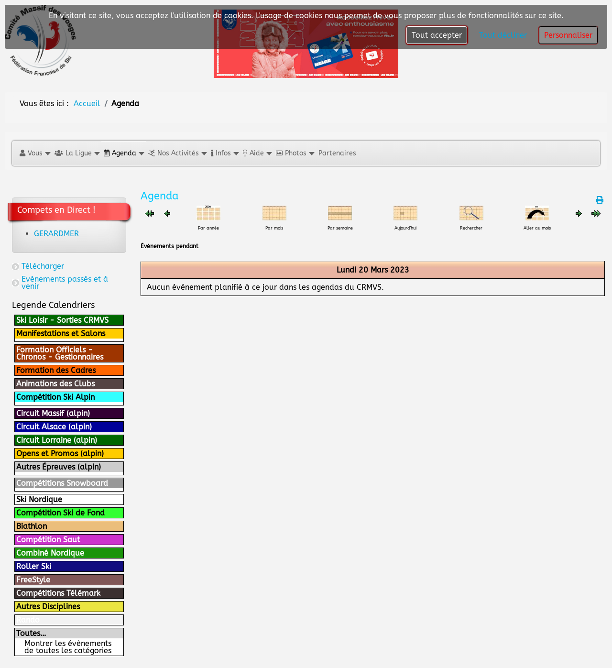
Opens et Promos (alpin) (60, 453)
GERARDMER (56, 233)
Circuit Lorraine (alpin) (56, 440)
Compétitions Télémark (58, 593)
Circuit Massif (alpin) (53, 413)
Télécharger (43, 266)
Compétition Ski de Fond (60, 512)
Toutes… (31, 633)
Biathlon (31, 526)
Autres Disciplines (48, 606)
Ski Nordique (39, 499)
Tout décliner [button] (503, 35)
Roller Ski (33, 566)
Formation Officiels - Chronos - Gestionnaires (59, 353)
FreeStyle (33, 579)
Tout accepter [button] (437, 35)
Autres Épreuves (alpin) (58, 467)
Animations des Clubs (55, 383)
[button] (34, 153)
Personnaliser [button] (568, 35)
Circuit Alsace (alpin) (54, 426)
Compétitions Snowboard (62, 483)
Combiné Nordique (50, 553)
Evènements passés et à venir (65, 282)
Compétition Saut (48, 539)
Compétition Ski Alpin (55, 397)
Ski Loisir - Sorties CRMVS (62, 320)
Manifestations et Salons (60, 333)
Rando (28, 620)
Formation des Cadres (56, 370)
